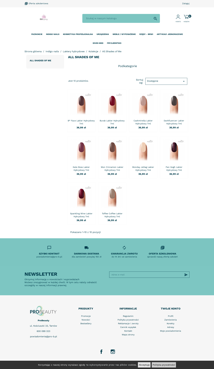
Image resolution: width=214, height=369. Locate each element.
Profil (170, 316)
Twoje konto (170, 308)
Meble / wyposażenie (124, 34)
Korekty (170, 323)
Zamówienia (170, 320)
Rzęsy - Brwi (146, 34)
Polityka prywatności (164, 365)
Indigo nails (52, 34)
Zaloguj (185, 3)
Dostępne (166, 81)
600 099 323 (43, 331)
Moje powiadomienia (170, 331)
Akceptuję (144, 365)
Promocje (86, 316)
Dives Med (98, 43)
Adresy (170, 327)
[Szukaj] (121, 18)
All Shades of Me (40, 60)
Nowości (86, 320)
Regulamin (128, 316)
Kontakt (128, 331)
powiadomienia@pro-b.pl (43, 336)
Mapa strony (128, 334)
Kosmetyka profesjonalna (78, 34)
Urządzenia (103, 34)
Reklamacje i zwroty (128, 323)
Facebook (101, 352)
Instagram (113, 352)
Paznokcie (36, 34)
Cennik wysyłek (128, 327)
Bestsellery (85, 323)
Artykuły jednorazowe (170, 34)
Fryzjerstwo (114, 43)
